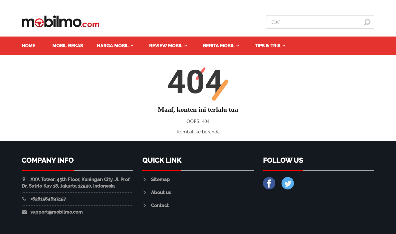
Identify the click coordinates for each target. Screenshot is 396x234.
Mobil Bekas (67, 46)
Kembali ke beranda (198, 132)
